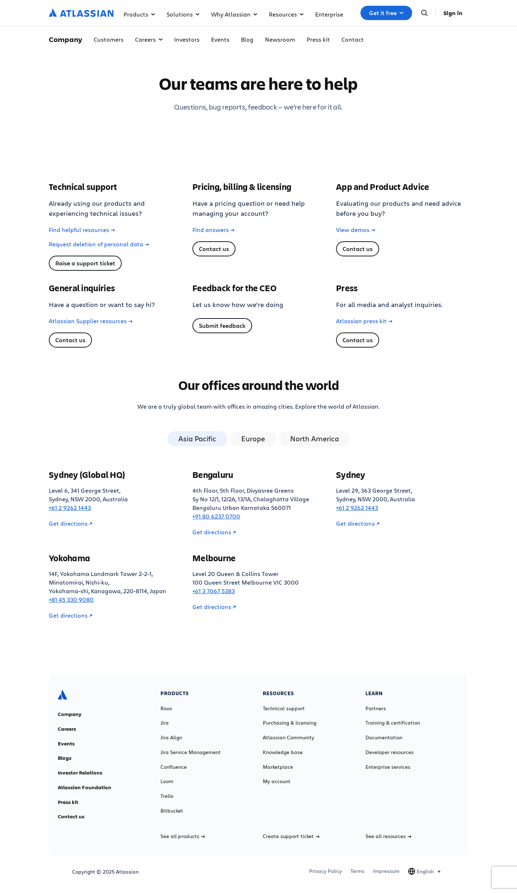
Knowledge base (283, 752)
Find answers (213, 230)
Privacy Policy (325, 871)
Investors (187, 39)
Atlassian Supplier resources (90, 321)
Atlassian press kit (364, 321)
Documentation (383, 737)
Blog (247, 39)
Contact (352, 39)
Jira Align (171, 737)
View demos (355, 230)
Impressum (386, 871)
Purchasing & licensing (289, 723)
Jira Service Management (190, 752)
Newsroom (280, 39)
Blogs (64, 758)
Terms (357, 871)
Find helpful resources (82, 230)
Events (220, 39)
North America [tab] (314, 438)
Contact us (214, 249)
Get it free (386, 13)
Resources (286, 14)
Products (139, 14)
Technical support (284, 708)
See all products (182, 836)
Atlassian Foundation (84, 787)
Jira (164, 723)
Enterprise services (387, 767)
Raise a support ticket (85, 263)
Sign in (452, 13)
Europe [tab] (253, 438)
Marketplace (278, 767)
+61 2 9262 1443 (70, 507)
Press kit (318, 39)
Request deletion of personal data (99, 244)
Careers (149, 39)
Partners (375, 708)
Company (69, 714)
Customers (109, 39)
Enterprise (329, 14)
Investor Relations (80, 773)
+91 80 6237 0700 (216, 516)
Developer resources (389, 752)
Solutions (183, 14)
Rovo (166, 708)
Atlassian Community (288, 737)
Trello (166, 796)
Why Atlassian (234, 14)
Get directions (70, 523)
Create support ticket (291, 836)
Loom (166, 781)
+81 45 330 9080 (71, 599)
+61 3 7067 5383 (213, 591)
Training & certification (392, 723)
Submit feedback (222, 326)
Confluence (173, 767)
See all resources (388, 836)
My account (276, 781)
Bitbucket (171, 811)
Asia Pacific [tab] (197, 438)
